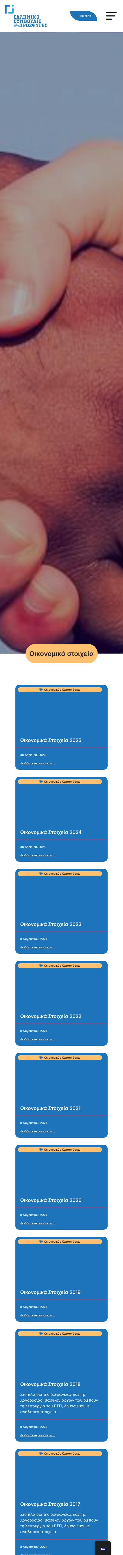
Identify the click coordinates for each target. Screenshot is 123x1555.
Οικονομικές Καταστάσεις (62, 689)
